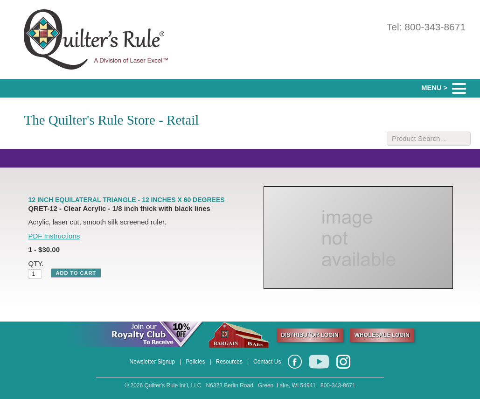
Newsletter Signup (152, 361)
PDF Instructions (54, 236)
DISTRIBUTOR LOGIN (310, 335)
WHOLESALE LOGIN (382, 335)
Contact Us (267, 361)
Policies (195, 361)
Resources (229, 361)
